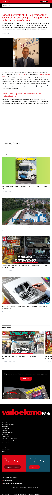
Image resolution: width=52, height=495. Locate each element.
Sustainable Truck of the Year (9, 438)
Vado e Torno (5, 420)
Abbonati (44, 1)
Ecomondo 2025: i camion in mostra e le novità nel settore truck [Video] (20, 357)
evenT (3, 451)
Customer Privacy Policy (33, 487)
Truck (11, 191)
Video (11, 230)
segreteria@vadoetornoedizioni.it (12, 483)
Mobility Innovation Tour (8, 447)
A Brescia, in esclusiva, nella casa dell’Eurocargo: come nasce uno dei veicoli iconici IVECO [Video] (24, 266)
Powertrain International (8, 432)
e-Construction (5, 436)
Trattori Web (5, 434)
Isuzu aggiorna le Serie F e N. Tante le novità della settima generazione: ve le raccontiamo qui (24, 307)
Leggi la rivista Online (13, 467)
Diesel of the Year (6, 443)
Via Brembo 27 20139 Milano (10, 477)
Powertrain (4, 430)
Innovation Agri (6, 449)
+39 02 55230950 (7, 480)
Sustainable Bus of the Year (9, 441)
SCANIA (16, 143)
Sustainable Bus (6, 428)
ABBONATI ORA (26, 379)
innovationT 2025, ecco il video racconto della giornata (18, 227)
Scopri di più (34, 467)
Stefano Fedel (22, 74)
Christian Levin (7, 143)
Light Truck (12, 311)
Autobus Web (5, 426)
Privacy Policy (15, 487)
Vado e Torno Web (6, 422)
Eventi (11, 361)
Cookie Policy (23, 487)
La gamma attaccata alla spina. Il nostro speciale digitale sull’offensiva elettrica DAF (25, 187)
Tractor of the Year (6, 445)
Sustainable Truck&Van (8, 424)
